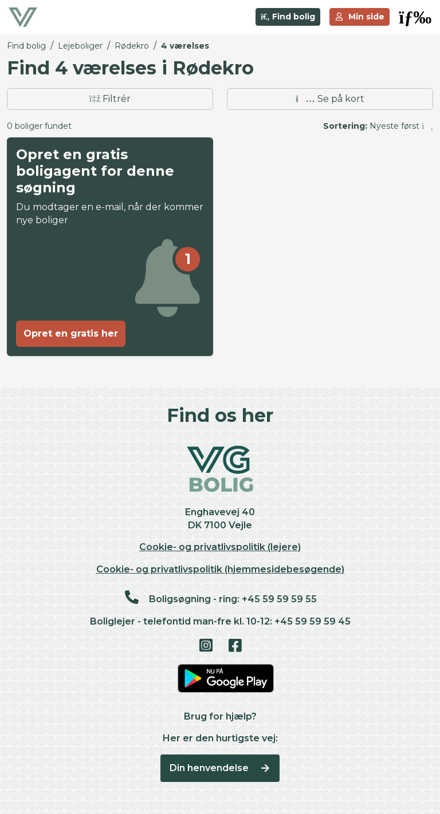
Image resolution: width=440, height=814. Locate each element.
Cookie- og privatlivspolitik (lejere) (220, 547)
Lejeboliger (80, 46)
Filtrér (110, 98)
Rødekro (132, 46)
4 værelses (185, 46)
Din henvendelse (220, 767)
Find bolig (288, 16)
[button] (415, 17)
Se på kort (330, 98)
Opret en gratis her (70, 333)
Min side (360, 16)
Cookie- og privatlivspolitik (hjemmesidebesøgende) (220, 569)
